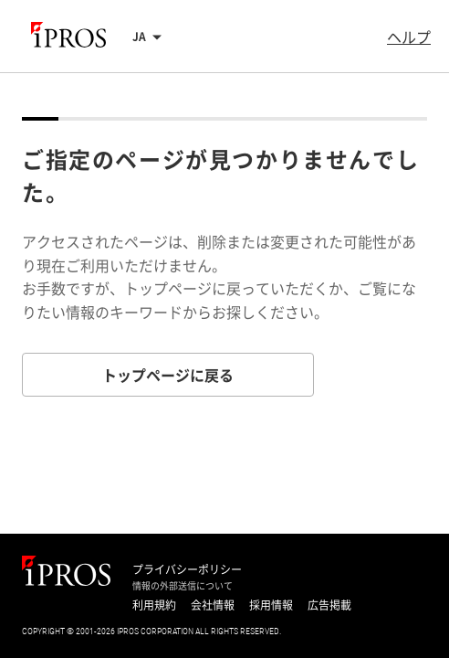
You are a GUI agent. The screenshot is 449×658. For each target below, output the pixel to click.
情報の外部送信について (182, 585)
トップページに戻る (168, 375)
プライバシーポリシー (187, 569)
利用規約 (154, 605)
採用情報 (271, 605)
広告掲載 (329, 605)
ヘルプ (409, 36)
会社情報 (213, 605)
